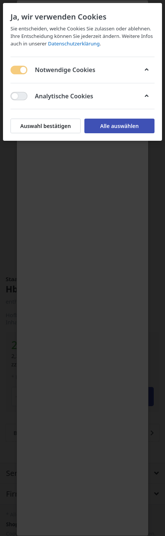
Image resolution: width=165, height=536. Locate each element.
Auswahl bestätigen (45, 125)
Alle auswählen (119, 125)
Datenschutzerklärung (74, 43)
